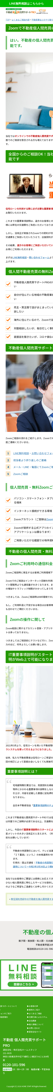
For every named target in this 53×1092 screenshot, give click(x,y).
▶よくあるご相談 (34, 1013)
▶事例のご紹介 (33, 1009)
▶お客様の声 (32, 1006)
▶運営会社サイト (34, 1031)
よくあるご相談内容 (21, 19)
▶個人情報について (35, 1024)
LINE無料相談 (19, 257)
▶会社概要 (31, 1020)
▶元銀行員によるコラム (37, 1017)
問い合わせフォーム (39, 257)
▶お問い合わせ (33, 1028)
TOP (8, 19)
